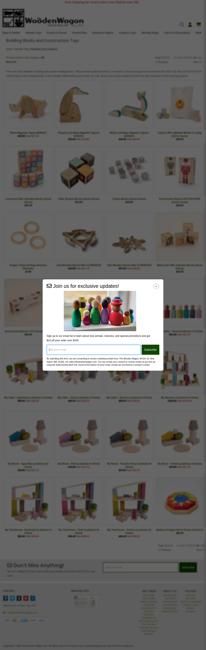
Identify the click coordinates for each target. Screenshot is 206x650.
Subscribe (150, 349)
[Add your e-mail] (94, 350)
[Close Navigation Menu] (156, 286)
